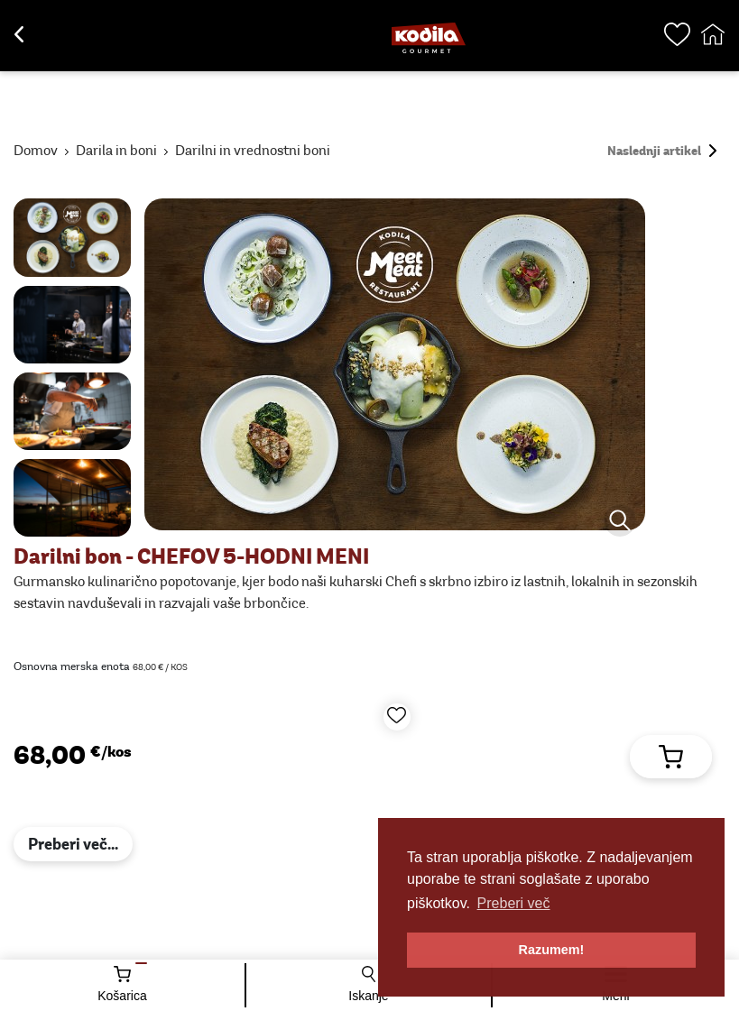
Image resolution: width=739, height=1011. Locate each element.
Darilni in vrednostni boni (252, 151)
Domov (36, 151)
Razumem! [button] (552, 949)
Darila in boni (116, 151)
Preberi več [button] (513, 903)
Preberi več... (73, 845)
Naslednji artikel (661, 152)
